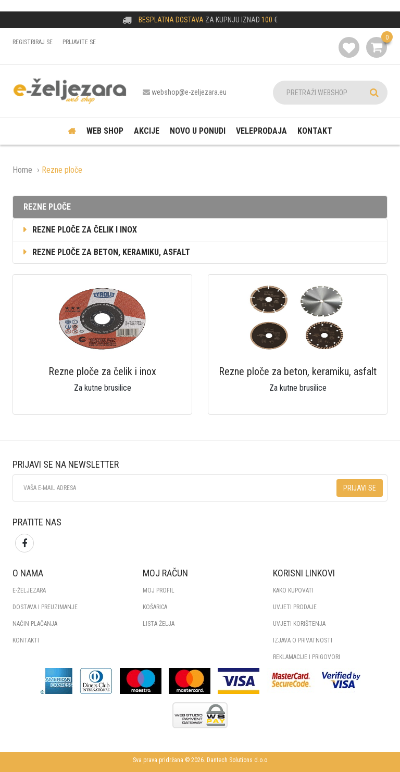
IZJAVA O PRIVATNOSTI (302, 640)
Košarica (155, 607)
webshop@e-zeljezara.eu (189, 92)
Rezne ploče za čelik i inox (79, 230)
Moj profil (158, 590)
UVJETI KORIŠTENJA (299, 623)
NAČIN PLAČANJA (34, 623)
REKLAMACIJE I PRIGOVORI (306, 657)
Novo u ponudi (198, 131)
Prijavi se (359, 488)
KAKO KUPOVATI (293, 590)
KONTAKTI (25, 640)
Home (22, 170)
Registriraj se (32, 42)
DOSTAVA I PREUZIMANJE (45, 607)
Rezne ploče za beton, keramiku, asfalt (105, 252)
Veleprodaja (261, 131)
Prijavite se (79, 42)
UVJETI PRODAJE (295, 607)
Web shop (104, 131)
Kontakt (314, 131)
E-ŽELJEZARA (29, 590)
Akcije (146, 131)
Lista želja (158, 623)
